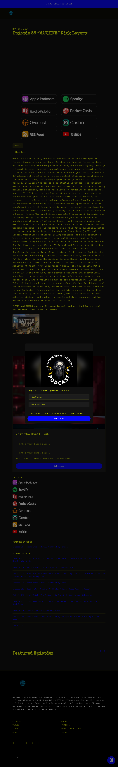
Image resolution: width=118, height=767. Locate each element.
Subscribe (59, 419)
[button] (88, 347)
